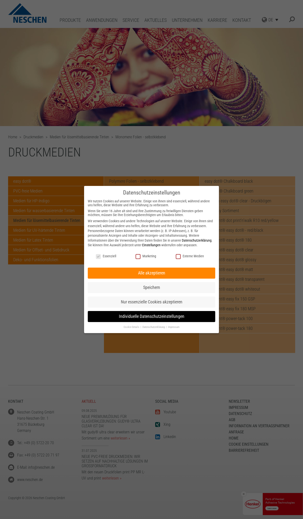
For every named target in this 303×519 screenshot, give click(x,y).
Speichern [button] (151, 287)
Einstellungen (151, 245)
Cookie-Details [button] (132, 327)
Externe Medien (190, 256)
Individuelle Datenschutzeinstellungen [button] (151, 316)
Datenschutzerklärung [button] (153, 327)
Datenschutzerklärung (197, 240)
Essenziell (106, 256)
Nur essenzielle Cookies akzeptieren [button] (151, 301)
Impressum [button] (173, 327)
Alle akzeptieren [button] (151, 273)
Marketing (146, 256)
